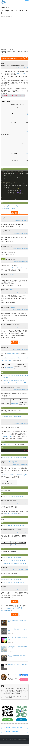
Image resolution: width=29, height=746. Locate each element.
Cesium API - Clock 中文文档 (12, 731)
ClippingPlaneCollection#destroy (13, 525)
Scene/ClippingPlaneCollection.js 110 (20, 292)
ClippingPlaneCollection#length (12, 496)
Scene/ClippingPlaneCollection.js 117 (20, 309)
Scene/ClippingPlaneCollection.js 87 (21, 276)
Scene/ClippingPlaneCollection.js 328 (20, 532)
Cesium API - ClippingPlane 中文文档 (14, 727)
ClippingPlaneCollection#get (11, 416)
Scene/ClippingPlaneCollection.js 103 (20, 233)
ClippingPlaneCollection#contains (13, 560)
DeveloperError (7, 444)
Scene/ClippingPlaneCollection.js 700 (20, 423)
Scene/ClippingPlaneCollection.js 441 (20, 588)
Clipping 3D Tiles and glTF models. (14, 206)
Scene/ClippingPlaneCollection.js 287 (20, 464)
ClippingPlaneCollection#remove (13, 380)
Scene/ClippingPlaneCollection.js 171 (20, 326)
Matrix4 (12, 274)
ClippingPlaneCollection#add (12, 557)
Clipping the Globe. (8, 208)
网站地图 (20, 739)
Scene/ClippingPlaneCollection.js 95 (21, 220)
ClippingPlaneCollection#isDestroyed (14, 457)
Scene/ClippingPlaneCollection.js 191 (20, 248)
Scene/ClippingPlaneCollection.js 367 (20, 569)
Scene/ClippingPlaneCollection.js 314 (20, 389)
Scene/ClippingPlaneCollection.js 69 (21, 67)
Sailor (14, 674)
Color (10, 218)
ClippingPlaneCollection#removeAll (14, 383)
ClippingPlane (9, 367)
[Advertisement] (14, 33)
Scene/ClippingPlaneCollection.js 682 (20, 502)
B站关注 (24, 679)
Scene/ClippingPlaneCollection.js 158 (20, 261)
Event (11, 289)
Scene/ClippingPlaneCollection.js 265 (20, 349)
